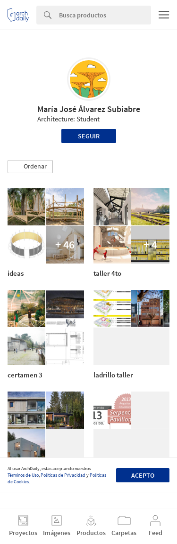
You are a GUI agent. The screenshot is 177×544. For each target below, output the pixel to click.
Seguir (89, 136)
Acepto (142, 475)
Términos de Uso (23, 475)
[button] (30, 166)
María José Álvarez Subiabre (88, 109)
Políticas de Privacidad (63, 475)
